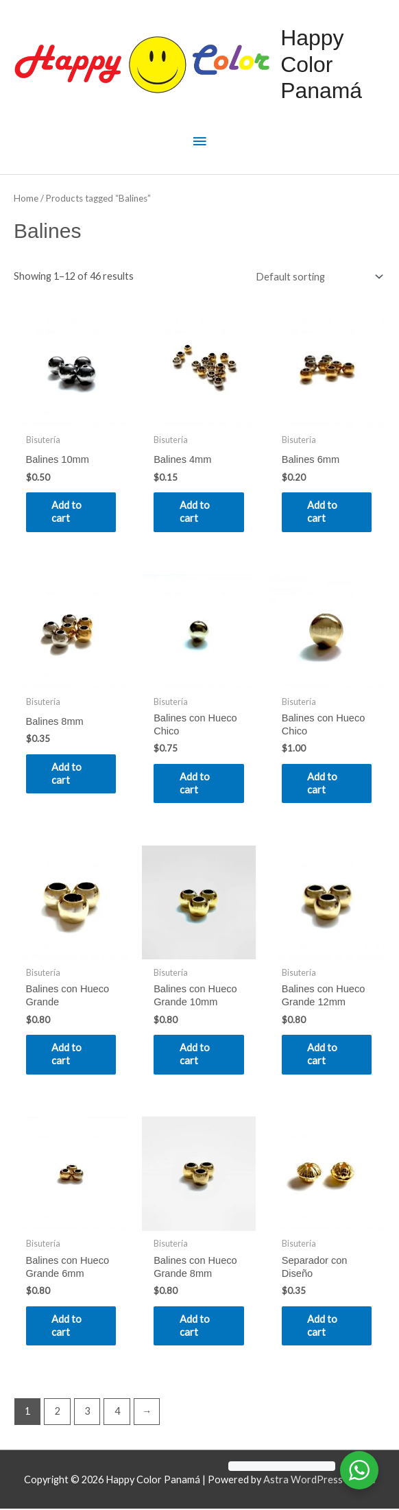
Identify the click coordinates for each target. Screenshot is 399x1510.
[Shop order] (316, 277)
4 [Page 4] (117, 1412)
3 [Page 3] (87, 1412)
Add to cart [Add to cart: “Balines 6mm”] (324, 511)
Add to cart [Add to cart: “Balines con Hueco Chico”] (196, 783)
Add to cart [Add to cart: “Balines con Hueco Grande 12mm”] (324, 1054)
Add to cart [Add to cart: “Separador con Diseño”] (324, 1326)
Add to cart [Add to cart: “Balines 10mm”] (68, 511)
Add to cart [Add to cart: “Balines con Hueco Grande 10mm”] (196, 1054)
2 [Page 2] (57, 1412)
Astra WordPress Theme (319, 1481)
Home (26, 198)
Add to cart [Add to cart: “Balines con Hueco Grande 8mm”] (196, 1326)
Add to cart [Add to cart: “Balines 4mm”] (196, 511)
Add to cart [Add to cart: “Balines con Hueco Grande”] (68, 1054)
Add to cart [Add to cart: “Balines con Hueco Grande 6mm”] (68, 1326)
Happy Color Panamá (321, 64)
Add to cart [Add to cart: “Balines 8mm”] (68, 773)
